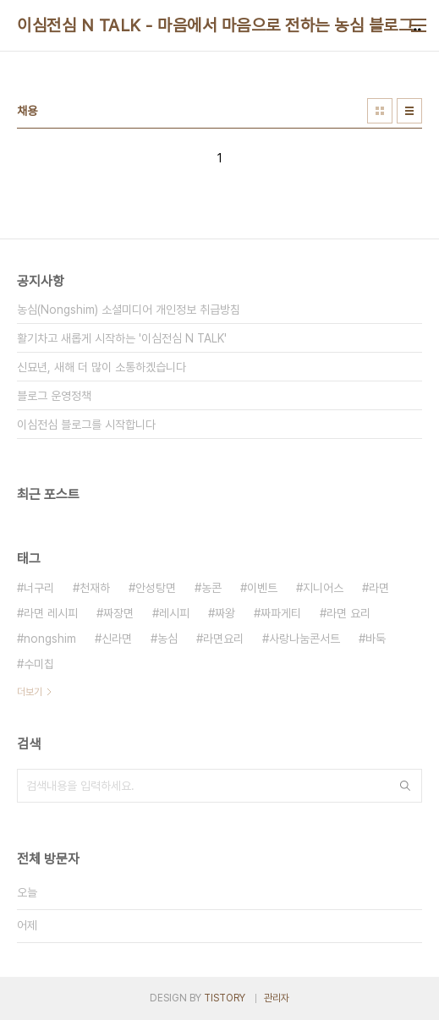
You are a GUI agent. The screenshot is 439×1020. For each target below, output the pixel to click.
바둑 (375, 638)
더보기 (29, 692)
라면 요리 (348, 613)
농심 (167, 638)
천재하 (95, 588)
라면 (379, 588)
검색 (405, 786)
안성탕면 (155, 588)
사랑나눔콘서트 (304, 638)
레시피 (174, 613)
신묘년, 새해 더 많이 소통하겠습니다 (101, 367)
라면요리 (223, 638)
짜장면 (118, 613)
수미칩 (39, 664)
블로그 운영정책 (54, 396)
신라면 (117, 638)
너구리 (39, 588)
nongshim (50, 638)
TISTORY (224, 998)
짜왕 (225, 613)
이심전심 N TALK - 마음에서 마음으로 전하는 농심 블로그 (215, 25)
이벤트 (262, 588)
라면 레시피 (51, 613)
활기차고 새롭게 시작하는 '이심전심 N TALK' (122, 338)
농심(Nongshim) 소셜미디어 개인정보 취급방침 (128, 309)
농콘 (211, 588)
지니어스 (323, 588)
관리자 (276, 998)
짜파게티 (281, 613)
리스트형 (409, 110)
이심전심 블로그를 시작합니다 (86, 424)
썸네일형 (379, 110)
